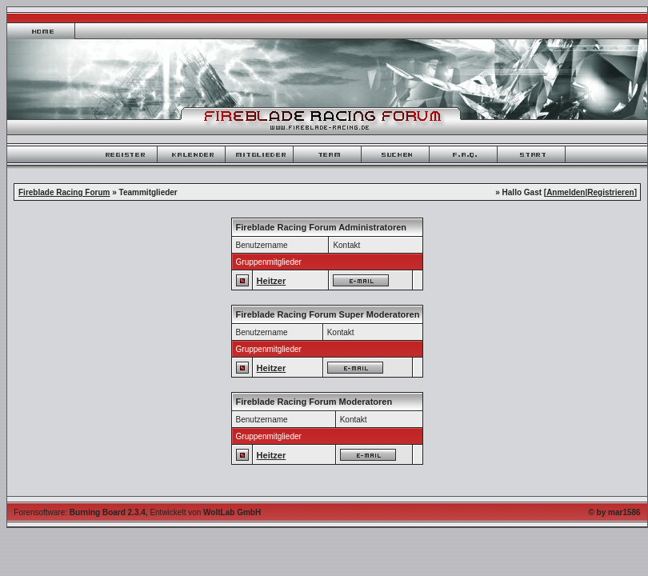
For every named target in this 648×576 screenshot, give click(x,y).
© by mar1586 (614, 512)
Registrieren (610, 192)
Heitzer (271, 281)
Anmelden (565, 192)
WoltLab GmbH (232, 512)
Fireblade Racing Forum (64, 192)
